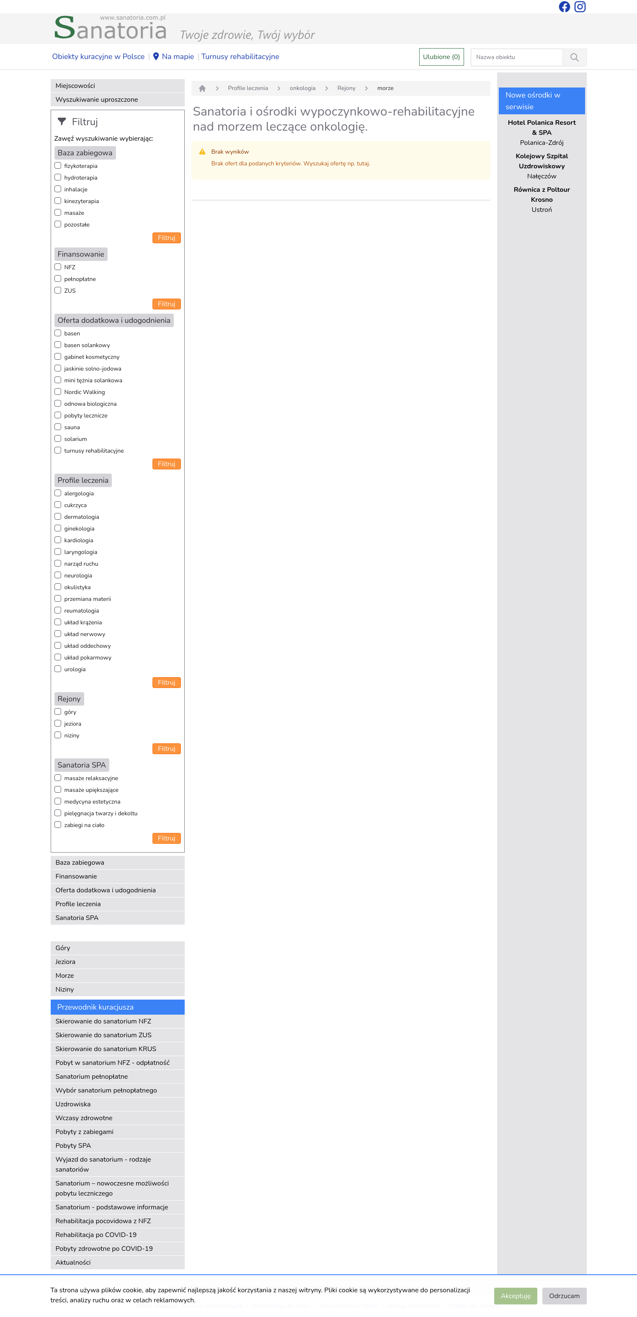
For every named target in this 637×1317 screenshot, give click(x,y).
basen (72, 334)
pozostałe (77, 225)
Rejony (347, 88)
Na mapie (173, 57)
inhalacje (76, 189)
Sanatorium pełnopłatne (92, 1076)
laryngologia (81, 552)
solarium (75, 439)
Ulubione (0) (441, 57)
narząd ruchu (81, 564)
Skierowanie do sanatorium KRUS (106, 1049)
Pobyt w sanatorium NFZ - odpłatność (113, 1062)
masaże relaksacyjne (91, 778)
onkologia (303, 88)
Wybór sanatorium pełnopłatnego (106, 1090)
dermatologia (81, 517)
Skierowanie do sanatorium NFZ (103, 1021)
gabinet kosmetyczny (92, 357)
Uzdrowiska (73, 1104)
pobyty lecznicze (86, 416)
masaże (74, 213)
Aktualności (73, 1262)
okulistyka (77, 587)
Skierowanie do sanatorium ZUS (104, 1035)
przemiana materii (87, 599)
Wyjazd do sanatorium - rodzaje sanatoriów (103, 1164)
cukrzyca (75, 505)
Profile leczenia (78, 904)
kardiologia (78, 540)
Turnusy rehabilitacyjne (240, 57)
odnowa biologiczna (90, 404)
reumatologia (81, 611)
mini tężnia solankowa (93, 380)
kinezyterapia (81, 201)
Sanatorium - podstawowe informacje (112, 1207)
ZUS (70, 291)
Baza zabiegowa (80, 862)
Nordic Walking (84, 392)
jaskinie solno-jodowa (93, 369)
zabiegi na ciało (84, 825)
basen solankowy (87, 345)
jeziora (73, 724)
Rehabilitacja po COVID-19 (96, 1235)
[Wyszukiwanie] (574, 57)
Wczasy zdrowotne (84, 1118)
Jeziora (66, 961)
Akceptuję (516, 1296)
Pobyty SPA (73, 1145)
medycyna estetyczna (92, 802)
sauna (72, 427)
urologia (75, 669)
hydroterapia (81, 178)
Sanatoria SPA (77, 918)
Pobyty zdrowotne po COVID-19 (104, 1248)
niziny (72, 736)
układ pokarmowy (87, 658)
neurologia (78, 576)
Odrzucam (564, 1296)
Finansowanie (76, 876)
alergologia (79, 493)
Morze (65, 975)
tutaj (363, 164)
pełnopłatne (80, 279)
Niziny (65, 989)
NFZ (69, 267)
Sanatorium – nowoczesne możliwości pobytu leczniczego (112, 1188)
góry (70, 712)
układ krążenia (83, 622)
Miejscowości (75, 85)
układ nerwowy (85, 634)
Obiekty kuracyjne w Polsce (98, 57)
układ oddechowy (87, 646)
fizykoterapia (81, 166)
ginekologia (79, 529)
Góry (63, 948)
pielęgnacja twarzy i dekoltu (101, 813)
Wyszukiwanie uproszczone (97, 99)
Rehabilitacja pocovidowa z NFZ (103, 1221)
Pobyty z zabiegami (84, 1132)
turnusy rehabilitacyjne (94, 451)
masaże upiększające (91, 790)
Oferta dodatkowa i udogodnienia (106, 890)
